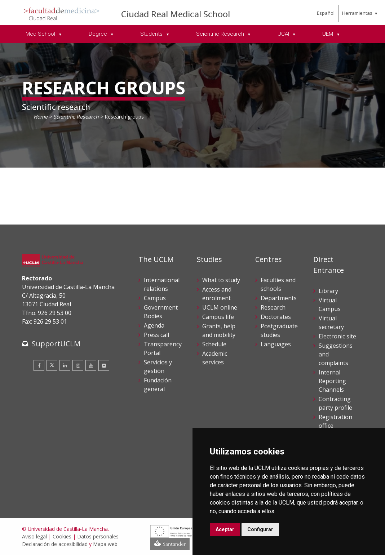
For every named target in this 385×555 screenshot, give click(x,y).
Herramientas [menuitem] (357, 13)
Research (273, 307)
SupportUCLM (56, 343)
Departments (279, 298)
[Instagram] (77, 365)
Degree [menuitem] (99, 34)
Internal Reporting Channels (332, 381)
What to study (221, 280)
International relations (162, 284)
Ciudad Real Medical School (175, 14)
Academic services (214, 358)
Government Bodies (161, 311)
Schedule (214, 344)
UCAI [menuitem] (284, 34)
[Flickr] (103, 365)
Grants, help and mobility (218, 330)
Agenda (154, 325)
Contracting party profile (335, 403)
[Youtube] (90, 365)
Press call (156, 335)
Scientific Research (76, 116)
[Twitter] (52, 365)
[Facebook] (39, 365)
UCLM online (219, 307)
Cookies (62, 536)
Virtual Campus (330, 304)
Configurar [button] (260, 529)
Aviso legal (34, 536)
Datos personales (98, 536)
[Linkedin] (64, 365)
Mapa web (105, 544)
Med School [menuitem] (41, 34)
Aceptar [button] (225, 529)
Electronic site (337, 336)
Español (326, 13)
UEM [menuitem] (328, 34)
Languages (276, 344)
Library (328, 291)
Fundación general (158, 384)
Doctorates (276, 317)
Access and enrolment (216, 293)
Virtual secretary (331, 322)
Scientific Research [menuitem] (220, 34)
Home (41, 116)
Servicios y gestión (158, 366)
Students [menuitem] (152, 34)
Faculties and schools (278, 284)
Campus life (218, 317)
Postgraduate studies (279, 330)
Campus (155, 298)
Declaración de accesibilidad (55, 544)
